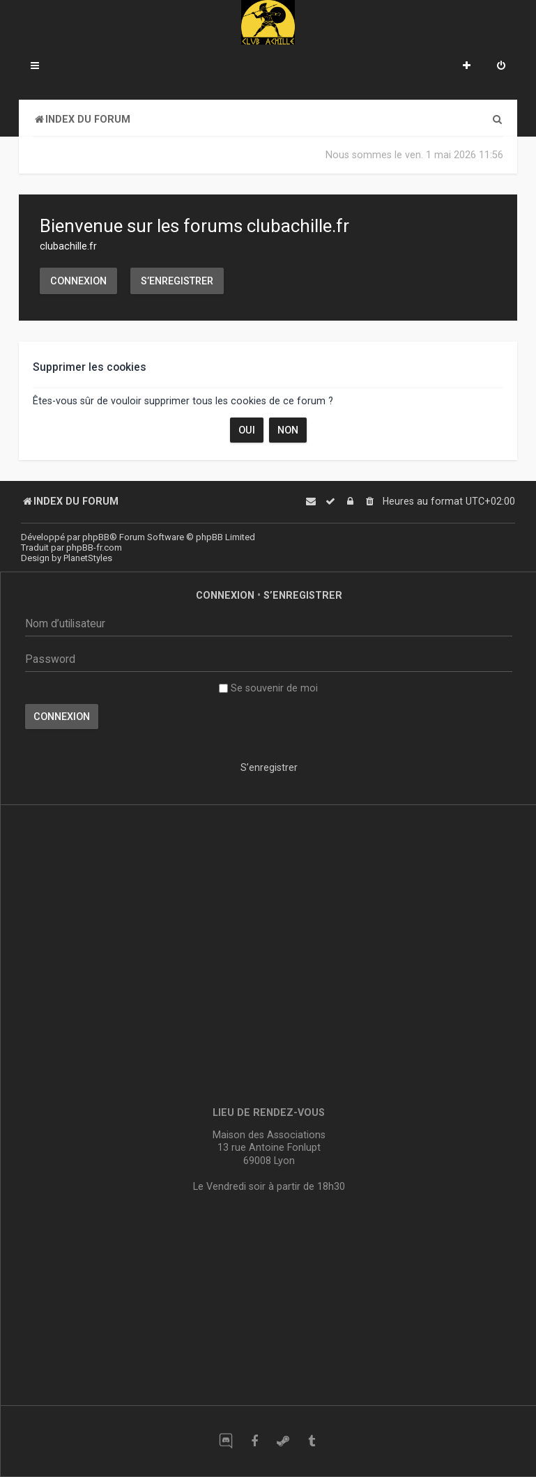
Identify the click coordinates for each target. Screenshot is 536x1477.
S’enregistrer (177, 280)
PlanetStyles (87, 558)
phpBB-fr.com (94, 547)
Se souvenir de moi (268, 688)
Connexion (78, 280)
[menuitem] (501, 67)
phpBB (95, 537)
